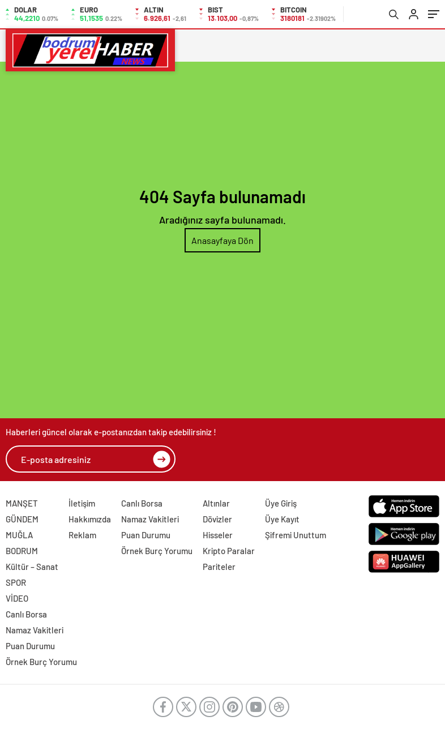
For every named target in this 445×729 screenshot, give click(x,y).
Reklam (82, 535)
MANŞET (22, 503)
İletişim (82, 503)
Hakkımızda (90, 519)
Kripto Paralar (229, 551)
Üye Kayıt (282, 519)
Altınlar (216, 503)
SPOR (16, 582)
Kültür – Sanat (32, 566)
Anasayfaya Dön (222, 240)
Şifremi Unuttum (295, 535)
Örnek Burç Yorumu (156, 551)
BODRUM (22, 551)
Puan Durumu (145, 535)
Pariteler (219, 566)
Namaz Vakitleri (150, 519)
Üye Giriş (281, 503)
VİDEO (17, 598)
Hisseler (218, 535)
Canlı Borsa (141, 503)
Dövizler (217, 519)
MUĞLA (19, 535)
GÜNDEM (22, 519)
